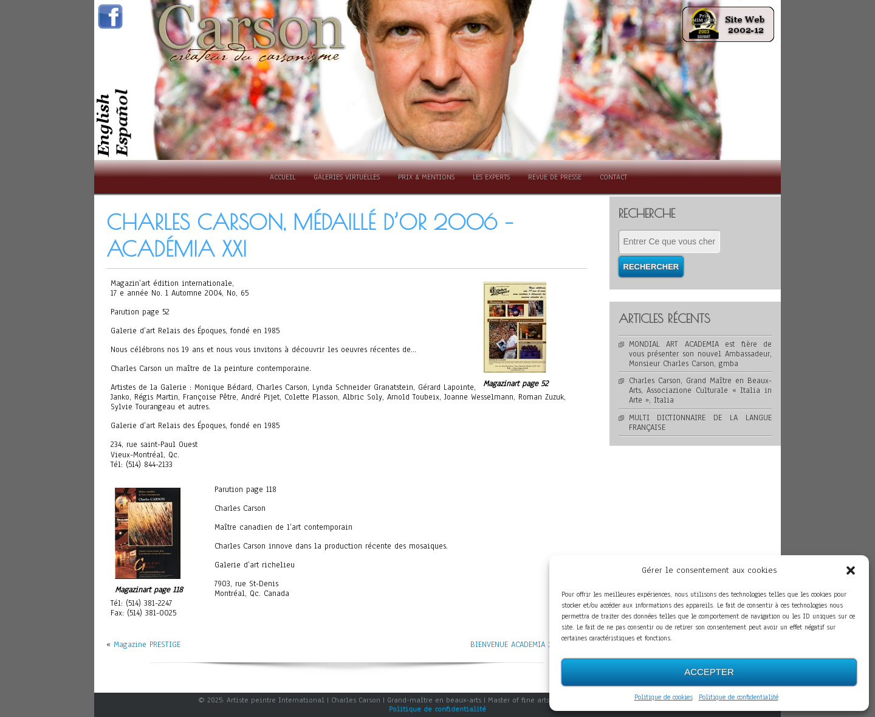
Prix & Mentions (426, 177)
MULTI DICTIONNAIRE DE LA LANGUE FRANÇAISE (700, 422)
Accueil (282, 177)
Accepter (709, 672)
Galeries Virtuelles (347, 177)
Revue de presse (555, 177)
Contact (613, 177)
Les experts (491, 177)
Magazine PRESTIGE (147, 644)
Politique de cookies (663, 697)
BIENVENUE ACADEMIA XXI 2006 (525, 644)
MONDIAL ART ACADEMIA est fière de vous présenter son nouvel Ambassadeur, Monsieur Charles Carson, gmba (700, 354)
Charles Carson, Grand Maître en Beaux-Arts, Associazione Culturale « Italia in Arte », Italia (700, 390)
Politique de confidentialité (738, 697)
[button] (851, 570)
